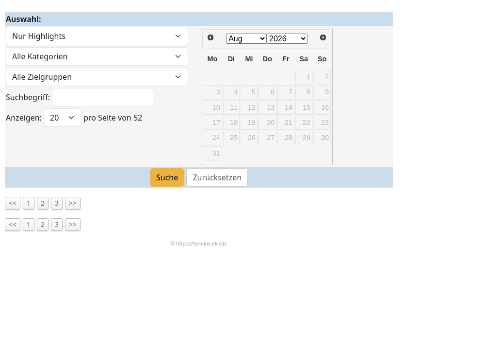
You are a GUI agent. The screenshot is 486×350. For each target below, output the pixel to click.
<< (12, 203)
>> (73, 203)
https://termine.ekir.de (201, 243)
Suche (167, 177)
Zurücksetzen (217, 177)
